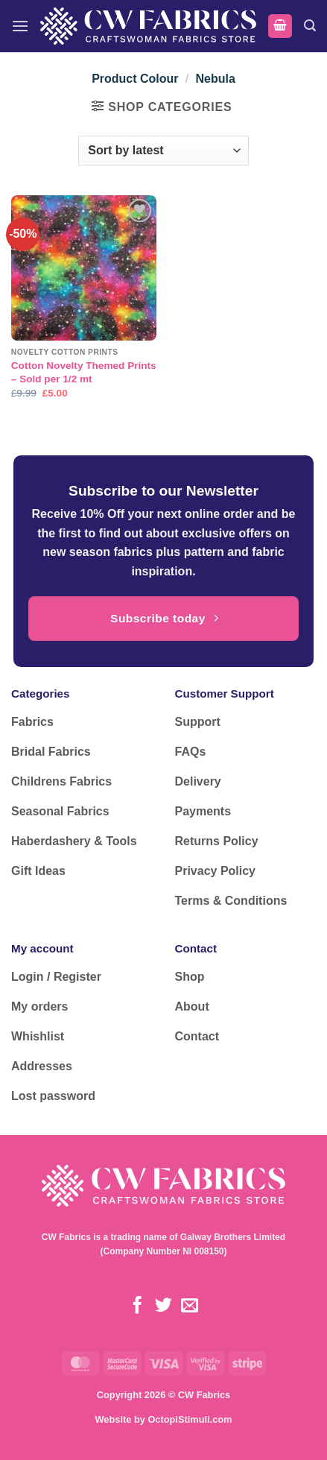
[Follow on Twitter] (163, 1306)
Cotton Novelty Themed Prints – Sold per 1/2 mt (83, 372)
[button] (20, 25)
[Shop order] (163, 150)
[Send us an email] (189, 1306)
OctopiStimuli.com (189, 1419)
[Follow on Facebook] (137, 1306)
